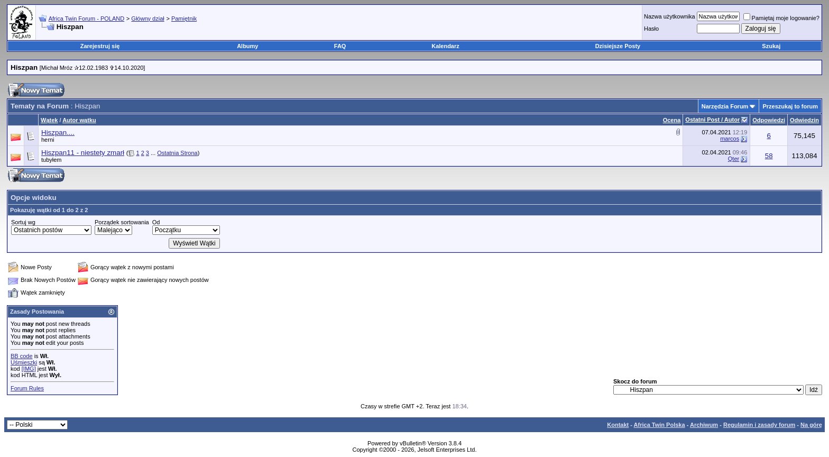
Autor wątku (79, 120)
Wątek (49, 120)
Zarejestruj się (100, 46)
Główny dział (147, 18)
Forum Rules (27, 388)
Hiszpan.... (58, 132)
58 (769, 156)
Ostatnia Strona (177, 153)
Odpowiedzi (768, 120)
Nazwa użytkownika (669, 16)
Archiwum (704, 425)
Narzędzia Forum (725, 106)
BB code (22, 356)
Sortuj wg (23, 222)
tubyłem (51, 160)
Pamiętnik (184, 18)
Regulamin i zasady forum (759, 425)
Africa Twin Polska (659, 425)
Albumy (247, 46)
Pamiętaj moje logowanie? (781, 18)
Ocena (672, 120)
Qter (733, 159)
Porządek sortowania (122, 222)
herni (47, 139)
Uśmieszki (24, 362)
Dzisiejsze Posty (618, 46)
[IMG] (29, 368)
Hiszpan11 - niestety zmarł (82, 153)
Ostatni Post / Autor (712, 119)
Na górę (811, 425)
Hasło (651, 28)
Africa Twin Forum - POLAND (86, 18)
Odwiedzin (804, 120)
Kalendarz (445, 46)
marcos (729, 138)
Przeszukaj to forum (790, 106)
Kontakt (618, 425)
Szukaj (771, 46)
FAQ (340, 46)
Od (156, 222)
